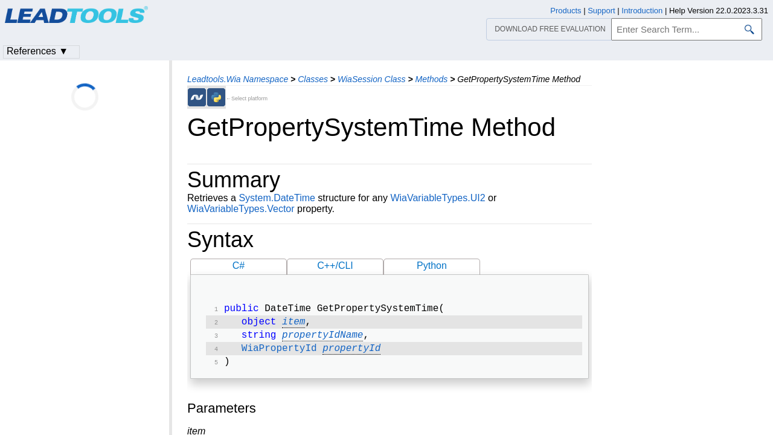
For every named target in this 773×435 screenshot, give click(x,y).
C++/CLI (335, 265)
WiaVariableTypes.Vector (241, 209)
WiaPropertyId (279, 353)
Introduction (641, 10)
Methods (431, 79)
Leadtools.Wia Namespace (237, 79)
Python (432, 265)
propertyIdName (322, 339)
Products (565, 10)
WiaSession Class (372, 79)
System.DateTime (277, 198)
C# (239, 265)
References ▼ (37, 51)
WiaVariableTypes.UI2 (437, 198)
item (293, 324)
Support (601, 10)
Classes (313, 79)
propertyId (351, 353)
